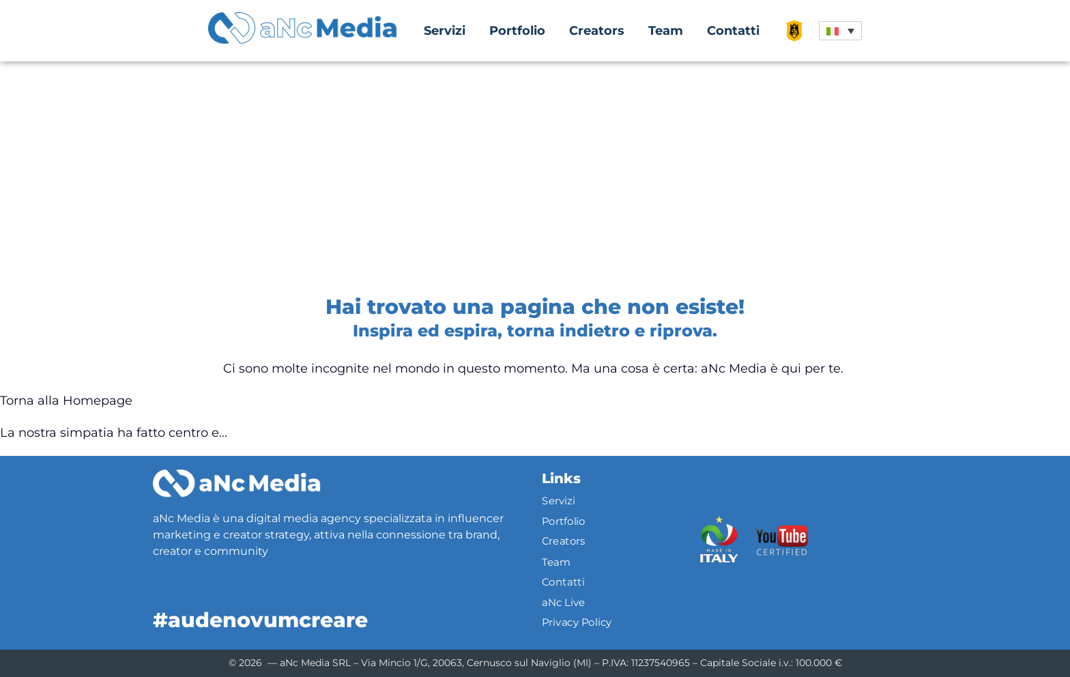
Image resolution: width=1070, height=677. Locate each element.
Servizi (444, 30)
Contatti (733, 30)
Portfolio (517, 30)
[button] (840, 30)
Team (665, 30)
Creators (596, 30)
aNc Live (563, 602)
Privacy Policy (577, 622)
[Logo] (236, 483)
